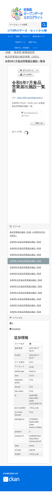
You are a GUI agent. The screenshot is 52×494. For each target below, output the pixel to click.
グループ (26, 36)
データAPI (26, 74)
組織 (17, 36)
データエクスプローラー (29, 114)
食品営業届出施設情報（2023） (22, 56)
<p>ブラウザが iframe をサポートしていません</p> (28, 173)
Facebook (15, 329)
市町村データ (20, 42)
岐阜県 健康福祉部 (24, 52)
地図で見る (32, 42)
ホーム (10, 36)
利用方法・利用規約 (21, 48)
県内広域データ (38, 36)
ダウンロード (26, 70)
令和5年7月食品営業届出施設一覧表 (25, 61)
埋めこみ (39, 123)
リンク (35, 48)
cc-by (31, 367)
